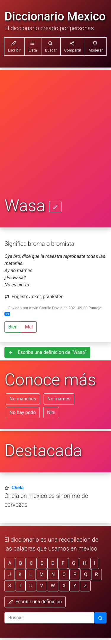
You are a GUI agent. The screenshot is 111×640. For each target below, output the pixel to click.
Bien (12, 327)
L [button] (30, 574)
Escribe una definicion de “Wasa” (47, 352)
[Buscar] (100, 617)
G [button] (73, 563)
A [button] (9, 563)
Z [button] (85, 585)
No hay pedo (22, 412)
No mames (58, 399)
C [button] (31, 563)
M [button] (42, 574)
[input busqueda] (49, 617)
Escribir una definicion (35, 601)
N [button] (52, 574)
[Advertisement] (55, 137)
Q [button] (85, 574)
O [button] (64, 574)
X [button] (64, 585)
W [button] (53, 585)
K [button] (20, 574)
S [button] (9, 585)
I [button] (94, 563)
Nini (51, 412)
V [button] (41, 585)
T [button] (20, 585)
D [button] (42, 563)
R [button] (96, 574)
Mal (29, 327)
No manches (22, 399)
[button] (32, 46)
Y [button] (74, 585)
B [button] (20, 563)
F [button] (63, 563)
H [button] (84, 563)
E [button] (52, 563)
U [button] (30, 585)
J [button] (9, 574)
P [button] (74, 574)
